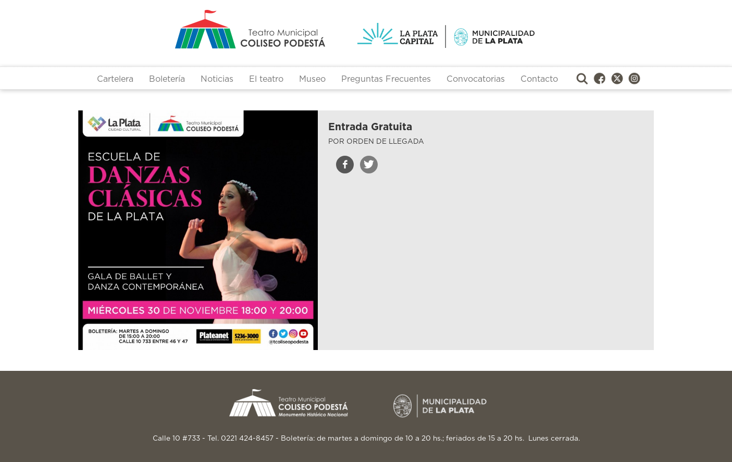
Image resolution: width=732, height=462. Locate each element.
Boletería (167, 79)
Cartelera (115, 79)
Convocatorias (475, 79)
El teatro (266, 79)
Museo (312, 79)
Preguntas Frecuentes (386, 79)
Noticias (217, 79)
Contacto (539, 79)
